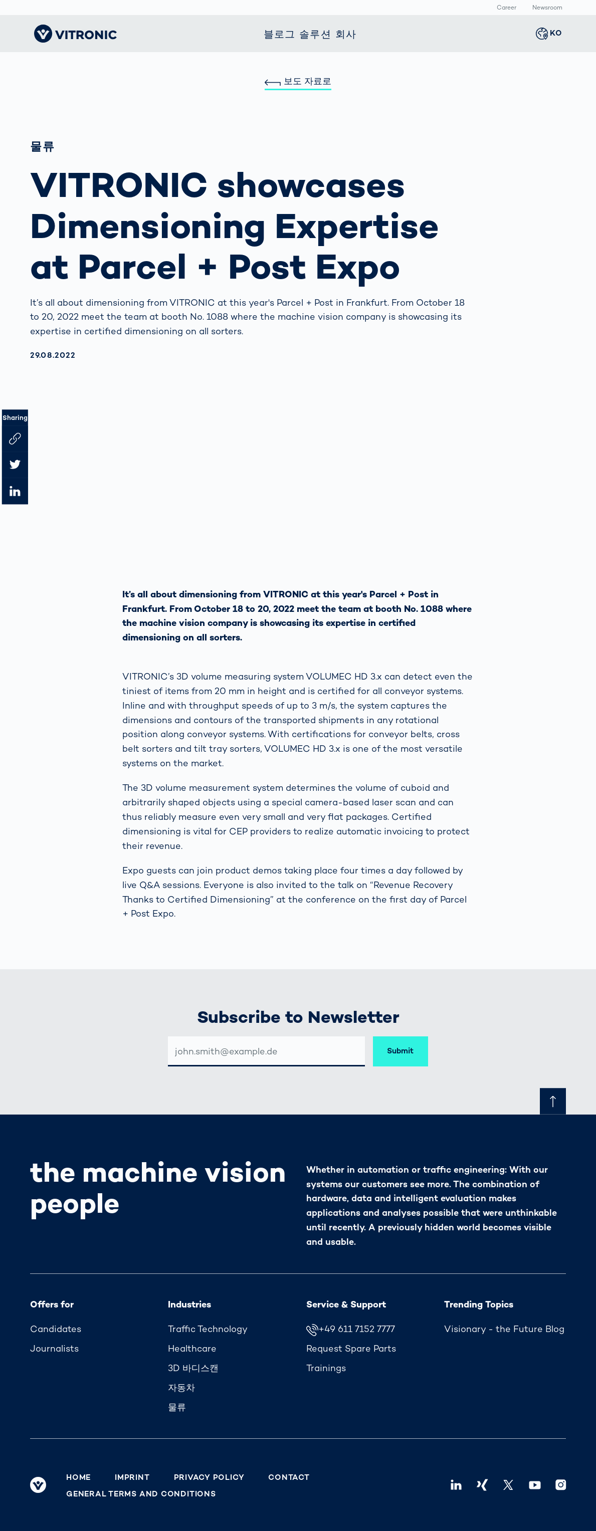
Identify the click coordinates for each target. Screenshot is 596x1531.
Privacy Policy (209, 1477)
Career (506, 8)
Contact (288, 1477)
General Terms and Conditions (141, 1494)
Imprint (132, 1477)
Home (78, 1477)
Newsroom (547, 8)
